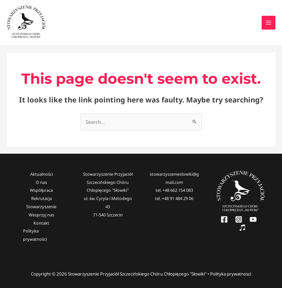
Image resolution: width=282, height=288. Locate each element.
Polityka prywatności (35, 235)
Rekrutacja (41, 198)
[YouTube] (253, 219)
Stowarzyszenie (41, 207)
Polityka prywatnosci (230, 274)
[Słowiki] (242, 227)
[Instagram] (238, 219)
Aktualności (41, 174)
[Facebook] (224, 219)
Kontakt (41, 223)
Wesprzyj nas (41, 215)
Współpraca (41, 190)
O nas (41, 182)
